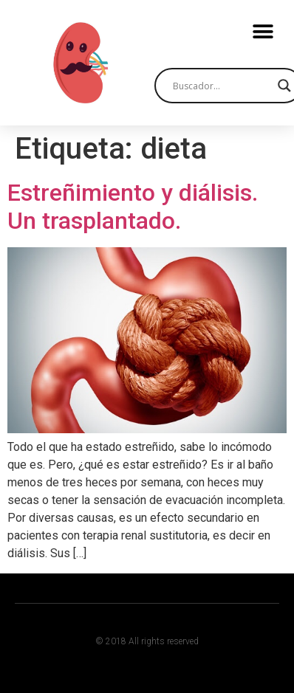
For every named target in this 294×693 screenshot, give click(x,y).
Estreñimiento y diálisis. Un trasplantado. (132, 207)
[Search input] (221, 85)
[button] (262, 31)
